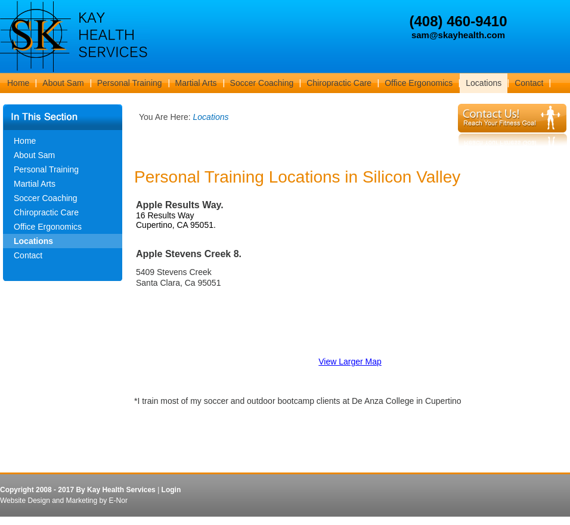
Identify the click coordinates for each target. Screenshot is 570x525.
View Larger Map (350, 361)
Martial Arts (34, 184)
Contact (28, 255)
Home (25, 141)
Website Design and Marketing (48, 500)
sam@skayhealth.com (458, 35)
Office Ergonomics (48, 226)
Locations (33, 241)
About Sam (34, 155)
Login (171, 490)
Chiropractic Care (46, 212)
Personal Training (46, 169)
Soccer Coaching (46, 198)
